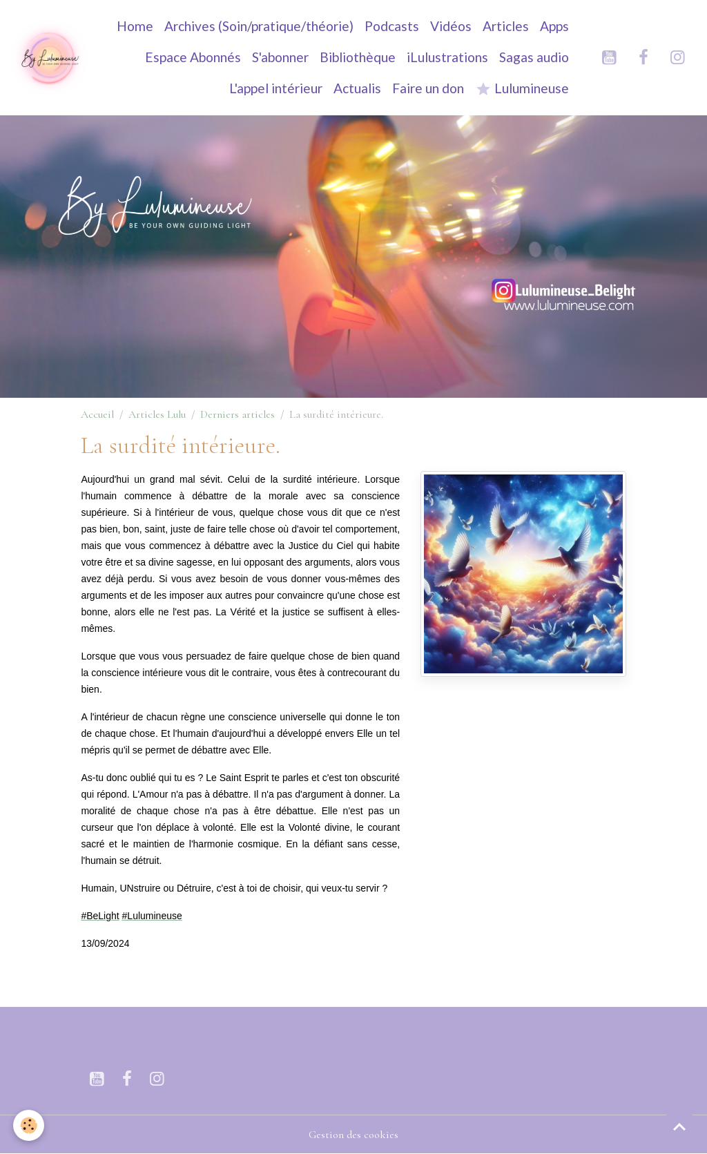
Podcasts (392, 26)
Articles (506, 26)
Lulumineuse (522, 88)
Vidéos (451, 26)
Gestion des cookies (353, 1135)
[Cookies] (29, 1125)
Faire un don (428, 88)
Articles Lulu (157, 414)
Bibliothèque (358, 57)
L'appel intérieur (275, 88)
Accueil (97, 414)
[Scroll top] (679, 1126)
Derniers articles (237, 414)
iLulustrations (447, 57)
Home (135, 26)
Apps (554, 26)
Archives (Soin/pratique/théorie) (259, 26)
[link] (100, 915)
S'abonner (280, 57)
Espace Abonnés (193, 57)
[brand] (49, 57)
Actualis (357, 88)
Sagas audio (534, 57)
